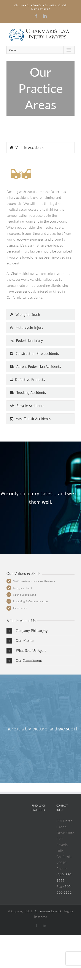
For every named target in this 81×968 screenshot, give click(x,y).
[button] (40, 631)
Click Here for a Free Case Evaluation (35, 5)
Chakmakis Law (46, 911)
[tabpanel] (40, 232)
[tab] (40, 147)
